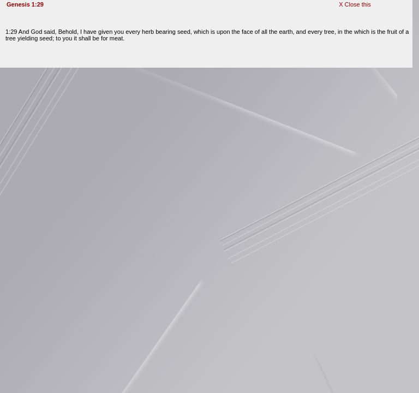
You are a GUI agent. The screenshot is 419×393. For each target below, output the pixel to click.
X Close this (355, 4)
